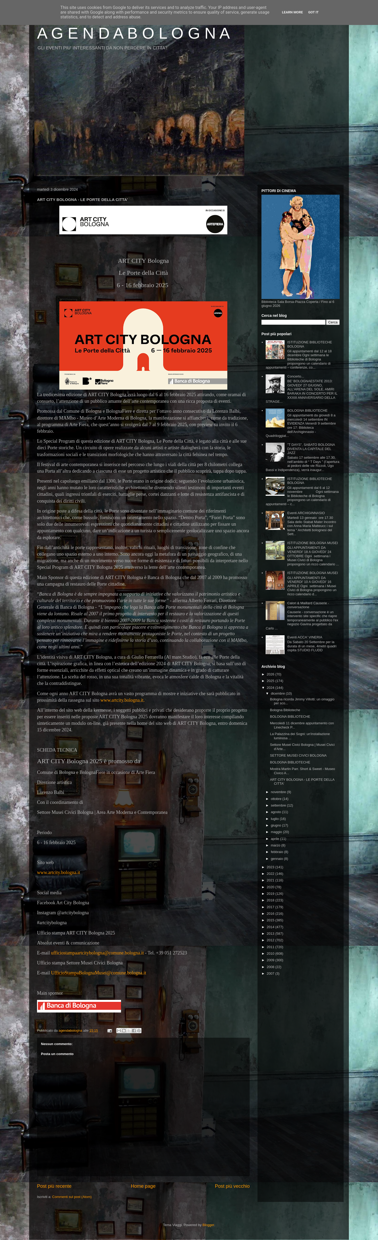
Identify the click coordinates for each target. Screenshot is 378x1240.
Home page (143, 1186)
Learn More (292, 12)
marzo (276, 845)
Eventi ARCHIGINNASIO (306, 513)
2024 (271, 688)
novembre (279, 792)
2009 (271, 960)
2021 (271, 880)
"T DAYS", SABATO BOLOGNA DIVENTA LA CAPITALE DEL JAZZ (311, 449)
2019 (271, 894)
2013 (271, 934)
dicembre (278, 693)
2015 (271, 920)
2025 (271, 681)
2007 (271, 973)
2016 (271, 914)
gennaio (277, 859)
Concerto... (295, 376)
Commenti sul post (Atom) (72, 1197)
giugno (276, 825)
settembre (279, 805)
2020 (271, 887)
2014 (271, 927)
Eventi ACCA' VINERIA (304, 637)
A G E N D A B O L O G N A (133, 33)
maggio (277, 832)
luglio (275, 819)
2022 (271, 874)
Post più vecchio (232, 1186)
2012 (271, 940)
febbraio (277, 852)
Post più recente (54, 1186)
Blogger (208, 1225)
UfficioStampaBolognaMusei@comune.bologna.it (98, 972)
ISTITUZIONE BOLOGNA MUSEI (312, 543)
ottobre (276, 799)
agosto (276, 812)
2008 (271, 967)
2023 (271, 867)
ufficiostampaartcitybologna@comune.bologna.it (97, 952)
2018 (271, 900)
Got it (313, 12)
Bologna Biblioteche (285, 710)
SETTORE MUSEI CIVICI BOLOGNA (298, 755)
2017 (271, 907)
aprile (275, 839)
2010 (271, 953)
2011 (271, 947)
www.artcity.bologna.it (58, 872)
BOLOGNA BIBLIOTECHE (307, 410)
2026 (271, 674)
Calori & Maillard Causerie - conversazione (308, 605)
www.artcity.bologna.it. (122, 700)
